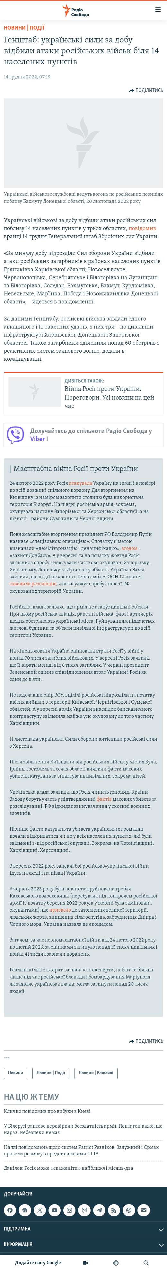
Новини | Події (24, 28)
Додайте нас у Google (38, 1263)
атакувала (80, 483)
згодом (129, 548)
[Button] (146, 90)
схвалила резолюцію (33, 584)
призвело (60, 910)
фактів (104, 799)
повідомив (142, 229)
